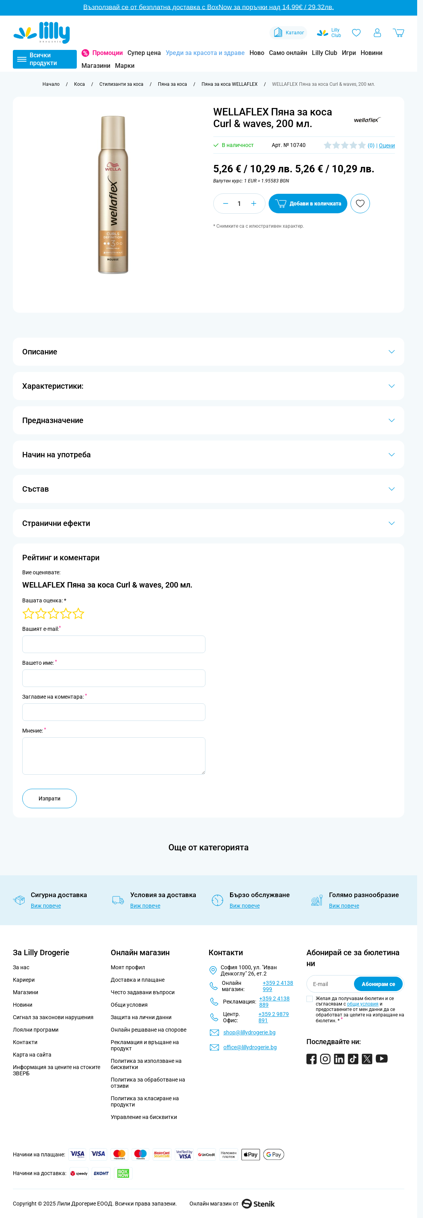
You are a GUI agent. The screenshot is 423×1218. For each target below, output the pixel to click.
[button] (367, 119)
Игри (349, 53)
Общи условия (129, 1005)
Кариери (24, 980)
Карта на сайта (32, 1055)
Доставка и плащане (138, 980)
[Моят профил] (377, 33)
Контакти (25, 1042)
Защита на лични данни (141, 1017)
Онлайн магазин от (232, 1204)
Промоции (107, 53)
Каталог (288, 33)
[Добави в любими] (360, 203)
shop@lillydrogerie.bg (249, 1032)
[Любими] (356, 33)
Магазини (95, 65)
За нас (21, 967)
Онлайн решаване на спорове (148, 1030)
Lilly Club (324, 53)
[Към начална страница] (51, 84)
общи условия (363, 1004)
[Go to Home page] (42, 32)
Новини (371, 53)
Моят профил (128, 967)
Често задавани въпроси (143, 992)
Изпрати (49, 798)
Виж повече (46, 906)
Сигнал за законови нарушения (53, 1017)
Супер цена (144, 53)
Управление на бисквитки (144, 1117)
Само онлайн (288, 53)
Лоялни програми (35, 1030)
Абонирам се (378, 984)
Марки (125, 65)
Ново (257, 53)
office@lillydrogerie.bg (250, 1047)
